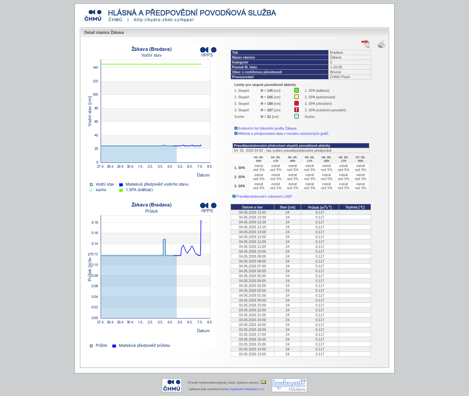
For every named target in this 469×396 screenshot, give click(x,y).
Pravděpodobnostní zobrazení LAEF (264, 196)
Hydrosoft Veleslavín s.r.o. (247, 389)
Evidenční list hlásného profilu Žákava (267, 128)
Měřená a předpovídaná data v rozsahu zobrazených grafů (283, 133)
